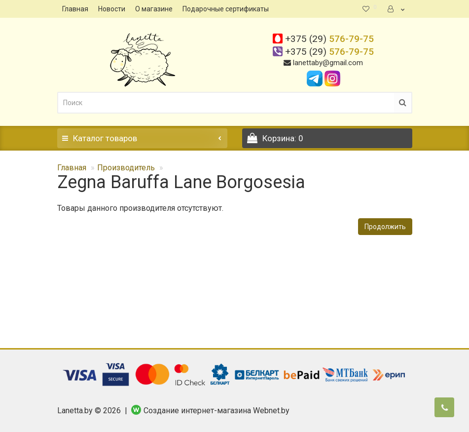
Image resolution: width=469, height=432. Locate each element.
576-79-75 (329, 38)
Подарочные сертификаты (225, 9)
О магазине (154, 9)
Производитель (126, 167)
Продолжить (385, 227)
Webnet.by (271, 410)
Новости (111, 9)
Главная (75, 9)
